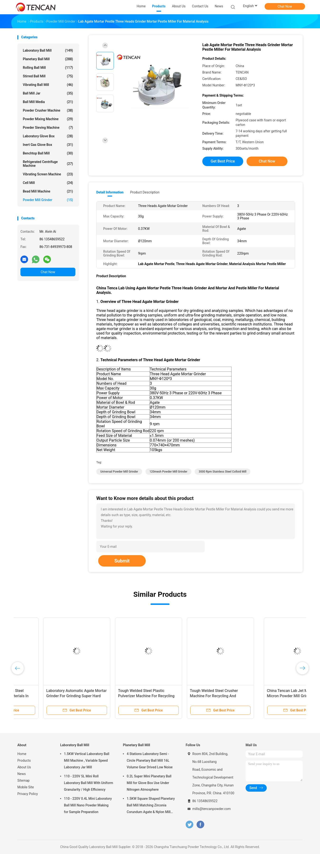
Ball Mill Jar (48, 93)
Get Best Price (223, 161)
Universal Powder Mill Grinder (119, 471)
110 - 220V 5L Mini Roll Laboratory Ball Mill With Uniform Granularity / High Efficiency (88, 782)
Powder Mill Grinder (48, 199)
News (21, 774)
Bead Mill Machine (48, 191)
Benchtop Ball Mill (48, 153)
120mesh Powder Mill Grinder (168, 471)
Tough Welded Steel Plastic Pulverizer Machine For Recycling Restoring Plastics (192, 695)
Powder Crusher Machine (48, 110)
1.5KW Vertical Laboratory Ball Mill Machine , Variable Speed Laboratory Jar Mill (86, 760)
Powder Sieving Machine (48, 127)
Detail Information (109, 192)
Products (24, 760)
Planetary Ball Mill (48, 59)
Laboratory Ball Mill (48, 50)
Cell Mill (48, 182)
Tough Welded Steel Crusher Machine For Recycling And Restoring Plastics (260, 695)
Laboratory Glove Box (48, 136)
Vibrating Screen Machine (48, 174)
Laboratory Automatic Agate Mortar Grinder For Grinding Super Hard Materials (122, 695)
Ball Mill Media (48, 101)
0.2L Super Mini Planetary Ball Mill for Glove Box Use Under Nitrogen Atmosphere (149, 782)
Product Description (144, 192)
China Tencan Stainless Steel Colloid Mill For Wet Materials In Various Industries (47, 695)
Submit (122, 561)
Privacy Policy (27, 794)
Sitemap (23, 780)
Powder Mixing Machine (48, 119)
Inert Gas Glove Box (48, 144)
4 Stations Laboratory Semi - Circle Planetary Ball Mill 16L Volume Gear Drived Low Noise (150, 760)
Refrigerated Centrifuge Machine (48, 164)
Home (21, 754)
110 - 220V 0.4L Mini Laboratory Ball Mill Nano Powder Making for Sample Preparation (88, 805)
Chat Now (285, 6)
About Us (24, 767)
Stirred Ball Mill (48, 76)
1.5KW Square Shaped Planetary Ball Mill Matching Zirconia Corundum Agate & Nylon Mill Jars (151, 806)
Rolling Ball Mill (48, 67)
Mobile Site (25, 787)
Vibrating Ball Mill (48, 84)
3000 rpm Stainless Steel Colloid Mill (222, 471)
